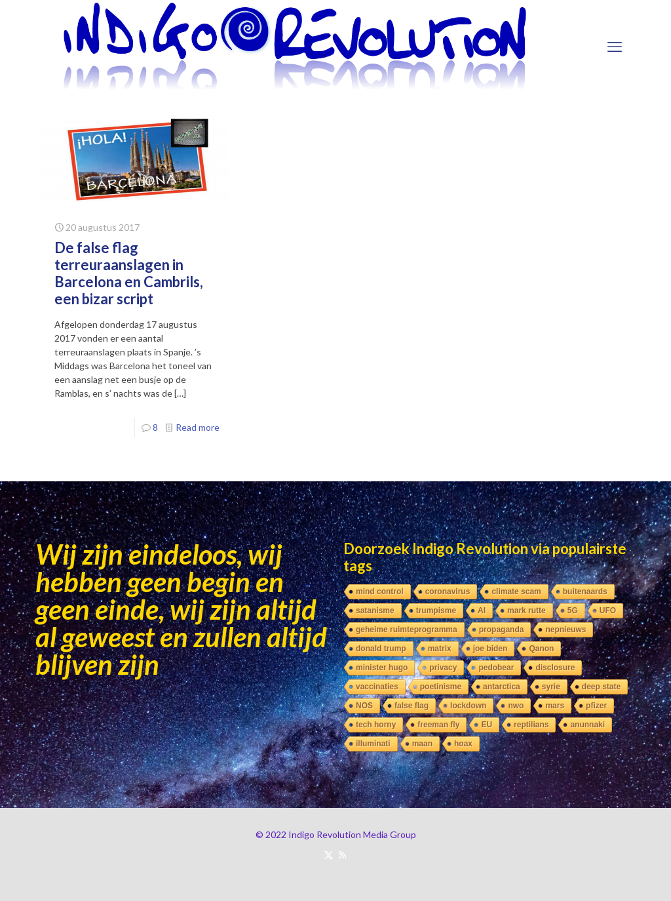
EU (486, 724)
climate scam (516, 591)
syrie (551, 686)
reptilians (531, 724)
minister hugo (382, 667)
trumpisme (436, 610)
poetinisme (440, 686)
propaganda (501, 629)
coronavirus (447, 591)
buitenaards (585, 591)
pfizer (596, 705)
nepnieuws (565, 629)
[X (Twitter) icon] (329, 854)
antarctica (501, 686)
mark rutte (526, 610)
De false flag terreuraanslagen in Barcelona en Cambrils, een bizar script (128, 273)
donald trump (381, 648)
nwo (516, 705)
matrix (439, 648)
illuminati (373, 743)
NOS (364, 705)
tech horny (376, 724)
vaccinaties (377, 686)
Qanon (541, 648)
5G (572, 610)
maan (422, 743)
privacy (443, 667)
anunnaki (587, 724)
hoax (463, 743)
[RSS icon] (342, 854)
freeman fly (438, 724)
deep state (601, 686)
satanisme (375, 610)
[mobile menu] (615, 46)
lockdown (468, 705)
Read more (198, 427)
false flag (411, 705)
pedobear (496, 667)
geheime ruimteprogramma (406, 629)
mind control (380, 591)
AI (482, 610)
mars (554, 705)
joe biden (490, 648)
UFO (608, 610)
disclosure (555, 667)
